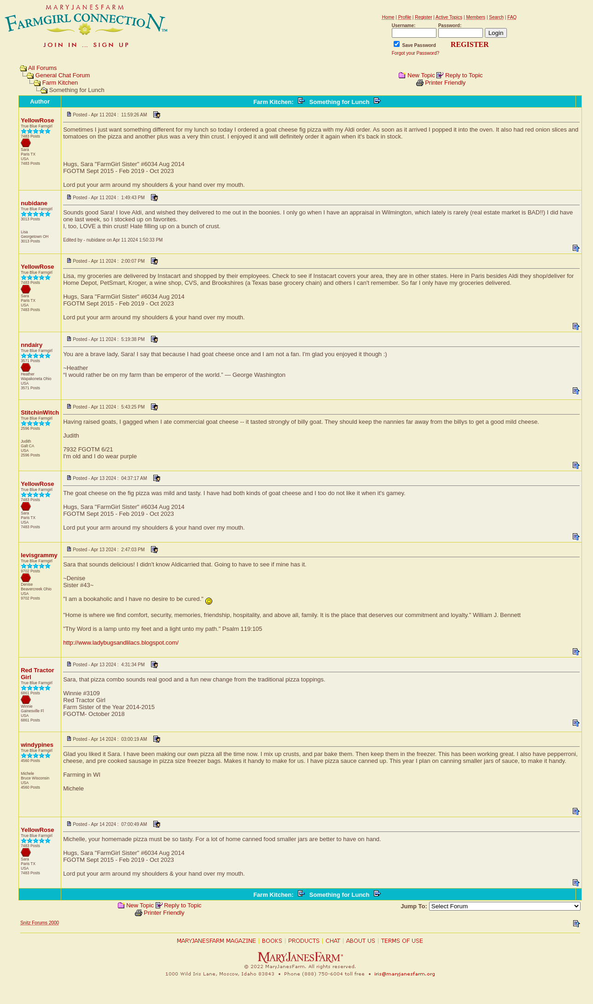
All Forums (42, 67)
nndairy (31, 344)
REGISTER (470, 44)
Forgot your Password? (415, 53)
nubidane (34, 203)
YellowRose (37, 120)
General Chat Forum (62, 75)
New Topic (421, 75)
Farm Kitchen (60, 82)
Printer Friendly (445, 82)
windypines (37, 744)
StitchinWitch (40, 412)
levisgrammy (39, 555)
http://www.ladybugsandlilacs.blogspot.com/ (121, 642)
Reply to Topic (464, 75)
